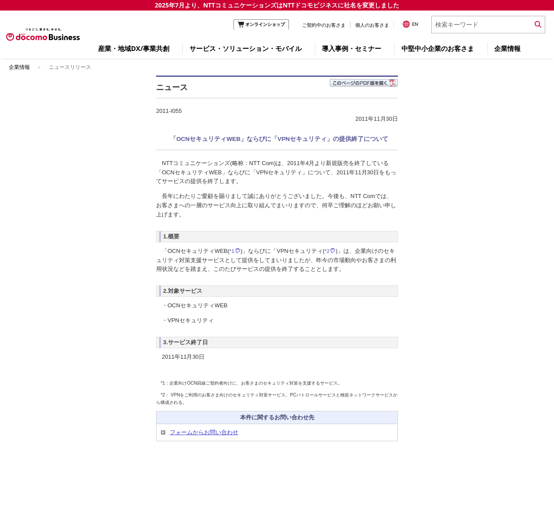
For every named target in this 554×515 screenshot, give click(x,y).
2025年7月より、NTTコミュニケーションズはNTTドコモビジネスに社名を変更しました (277, 5)
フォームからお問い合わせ (204, 432)
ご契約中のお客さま (324, 25)
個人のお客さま (372, 25)
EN (410, 24)
